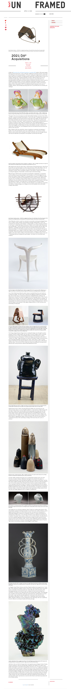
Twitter (53, 20)
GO (44, 14)
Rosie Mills (28, 65)
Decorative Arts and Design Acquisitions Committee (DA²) (24, 72)
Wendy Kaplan (28, 64)
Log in (24, 684)
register (27, 684)
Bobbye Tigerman (28, 68)
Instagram (53, 22)
